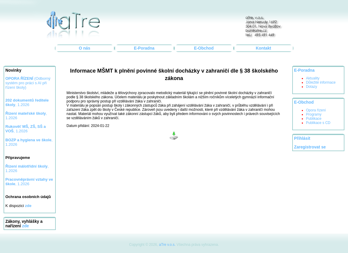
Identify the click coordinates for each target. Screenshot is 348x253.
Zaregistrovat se (310, 147)
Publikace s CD (318, 123)
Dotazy (311, 87)
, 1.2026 (25, 128)
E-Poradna (144, 48)
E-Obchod (204, 48)
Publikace (313, 118)
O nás (84, 48)
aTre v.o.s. (167, 245)
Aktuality (312, 78)
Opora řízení (316, 110)
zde (25, 226)
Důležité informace (320, 82)
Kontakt (263, 48)
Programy (313, 114)
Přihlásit (302, 138)
